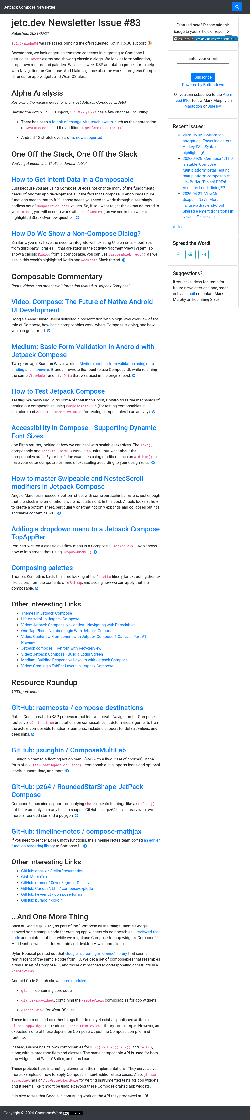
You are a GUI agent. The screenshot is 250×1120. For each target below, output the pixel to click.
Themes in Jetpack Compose (46, 613)
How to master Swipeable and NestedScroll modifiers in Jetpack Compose (77, 482)
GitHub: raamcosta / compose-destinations (77, 708)
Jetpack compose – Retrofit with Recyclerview (61, 648)
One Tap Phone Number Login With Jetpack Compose (67, 630)
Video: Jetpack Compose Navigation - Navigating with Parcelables (78, 625)
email (190, 293)
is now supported (87, 137)
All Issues (181, 227)
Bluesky (214, 106)
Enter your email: (203, 58)
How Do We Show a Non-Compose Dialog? (76, 233)
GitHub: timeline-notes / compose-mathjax (76, 831)
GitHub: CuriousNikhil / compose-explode (57, 888)
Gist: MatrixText (35, 876)
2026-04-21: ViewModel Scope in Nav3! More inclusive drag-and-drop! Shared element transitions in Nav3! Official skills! (208, 205)
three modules (73, 980)
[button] (178, 254)
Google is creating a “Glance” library (96, 953)
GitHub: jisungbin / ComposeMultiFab (68, 750)
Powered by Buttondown (203, 84)
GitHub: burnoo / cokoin (41, 900)
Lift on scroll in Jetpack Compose (50, 619)
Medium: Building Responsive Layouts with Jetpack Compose (74, 660)
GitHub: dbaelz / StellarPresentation (52, 871)
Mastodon (193, 106)
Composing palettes (42, 568)
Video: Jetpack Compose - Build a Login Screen (62, 654)
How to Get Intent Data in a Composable (72, 179)
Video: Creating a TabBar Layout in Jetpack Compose (67, 666)
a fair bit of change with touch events (81, 122)
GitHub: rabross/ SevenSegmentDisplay (55, 882)
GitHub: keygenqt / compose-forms (51, 894)
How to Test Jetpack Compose (58, 391)
